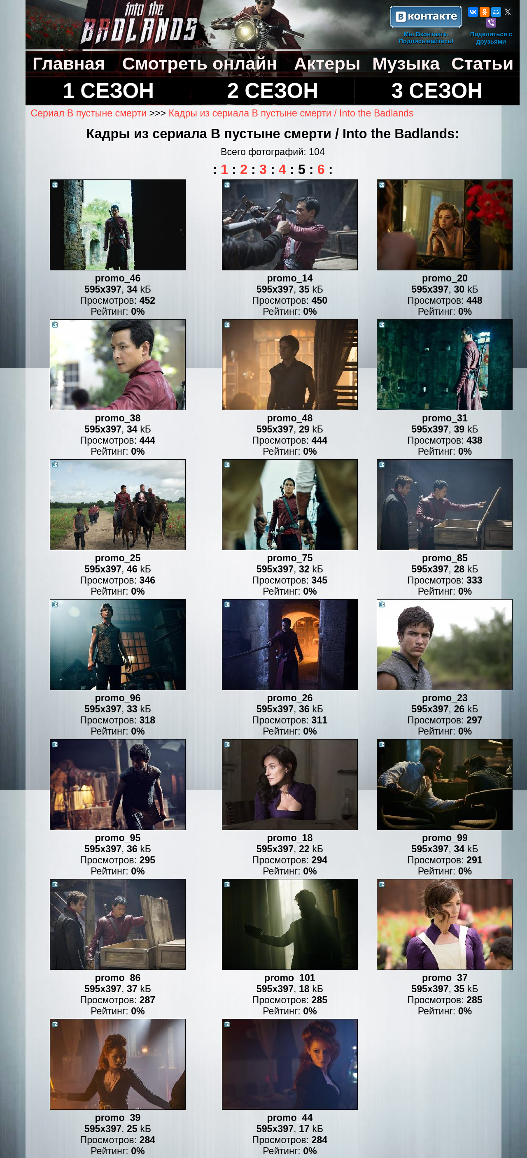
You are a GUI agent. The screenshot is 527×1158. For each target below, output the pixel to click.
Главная (69, 63)
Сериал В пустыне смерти (88, 113)
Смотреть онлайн (199, 63)
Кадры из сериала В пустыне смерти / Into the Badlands (291, 113)
